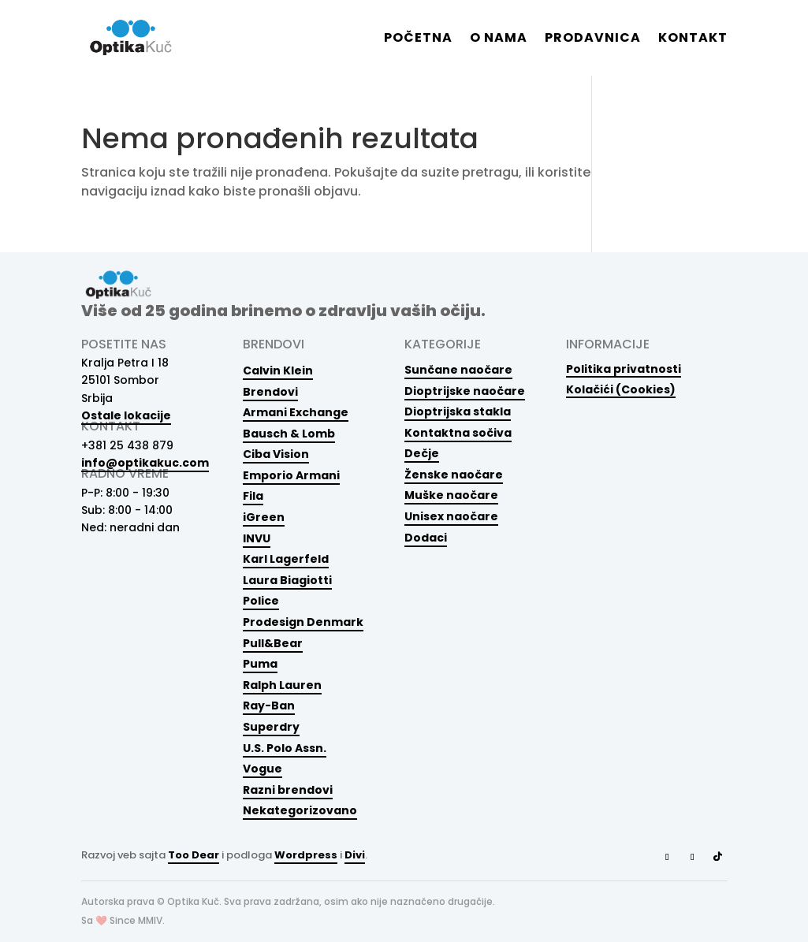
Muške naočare (451, 495)
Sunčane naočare (458, 370)
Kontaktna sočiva (458, 433)
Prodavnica (593, 39)
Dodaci (425, 537)
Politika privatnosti (623, 368)
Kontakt (693, 39)
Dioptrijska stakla (457, 411)
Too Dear (193, 854)
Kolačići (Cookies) (621, 389)
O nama (498, 39)
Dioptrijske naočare (464, 391)
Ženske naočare (453, 474)
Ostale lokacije (126, 415)
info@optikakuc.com (145, 463)
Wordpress (305, 854)
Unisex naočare (451, 516)
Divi (354, 854)
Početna (418, 39)
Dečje (421, 453)
